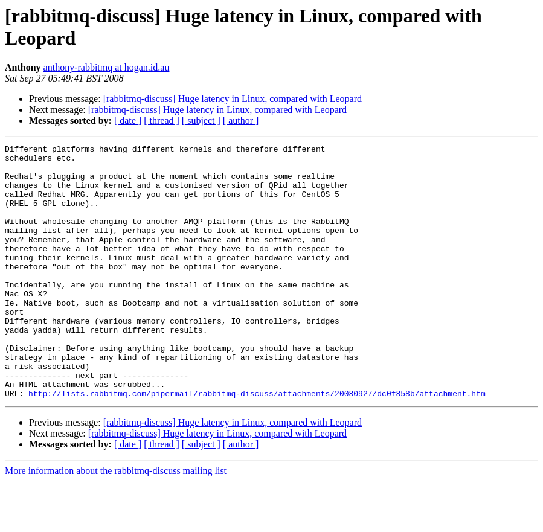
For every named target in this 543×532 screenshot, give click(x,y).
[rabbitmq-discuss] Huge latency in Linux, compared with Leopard (232, 99)
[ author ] (241, 120)
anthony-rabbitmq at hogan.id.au (106, 67)
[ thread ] (161, 120)
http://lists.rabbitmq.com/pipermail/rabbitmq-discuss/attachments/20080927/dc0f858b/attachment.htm (257, 443)
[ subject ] (201, 120)
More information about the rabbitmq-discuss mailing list (116, 521)
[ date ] (127, 120)
